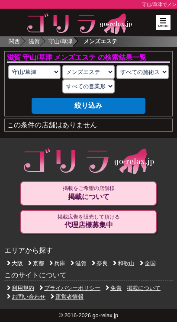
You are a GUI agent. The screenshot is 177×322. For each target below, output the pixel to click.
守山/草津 (60, 41)
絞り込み (88, 105)
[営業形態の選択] (88, 86)
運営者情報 (67, 296)
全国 (148, 263)
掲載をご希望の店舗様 (88, 193)
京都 (36, 263)
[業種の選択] (88, 72)
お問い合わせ (26, 296)
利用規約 (20, 288)
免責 (114, 288)
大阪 (15, 263)
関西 (14, 41)
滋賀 (34, 41)
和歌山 (124, 263)
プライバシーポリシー (69, 288)
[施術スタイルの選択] (142, 72)
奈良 (100, 263)
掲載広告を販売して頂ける (88, 221)
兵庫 (57, 263)
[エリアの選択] (34, 72)
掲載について (144, 288)
